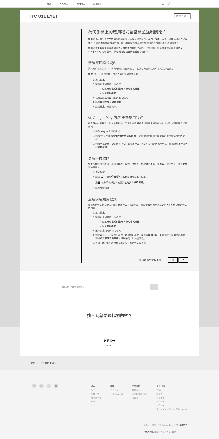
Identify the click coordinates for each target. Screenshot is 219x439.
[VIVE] (183, 3)
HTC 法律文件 (180, 425)
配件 (89, 401)
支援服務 (98, 4)
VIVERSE (64, 4)
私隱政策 (157, 397)
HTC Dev (110, 390)
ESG (155, 390)
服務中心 (132, 390)
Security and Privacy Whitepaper (170, 409)
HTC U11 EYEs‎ (47, 363)
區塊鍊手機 (92, 397)
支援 (33, 363)
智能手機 (91, 394)
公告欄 (131, 397)
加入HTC (157, 405)
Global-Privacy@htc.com (163, 432)
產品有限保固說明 (136, 394)
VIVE (89, 405)
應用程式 (82, 4)
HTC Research (112, 394)
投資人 (156, 394)
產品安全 (157, 401)
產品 (49, 4)
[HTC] (35, 3)
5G (88, 390)
